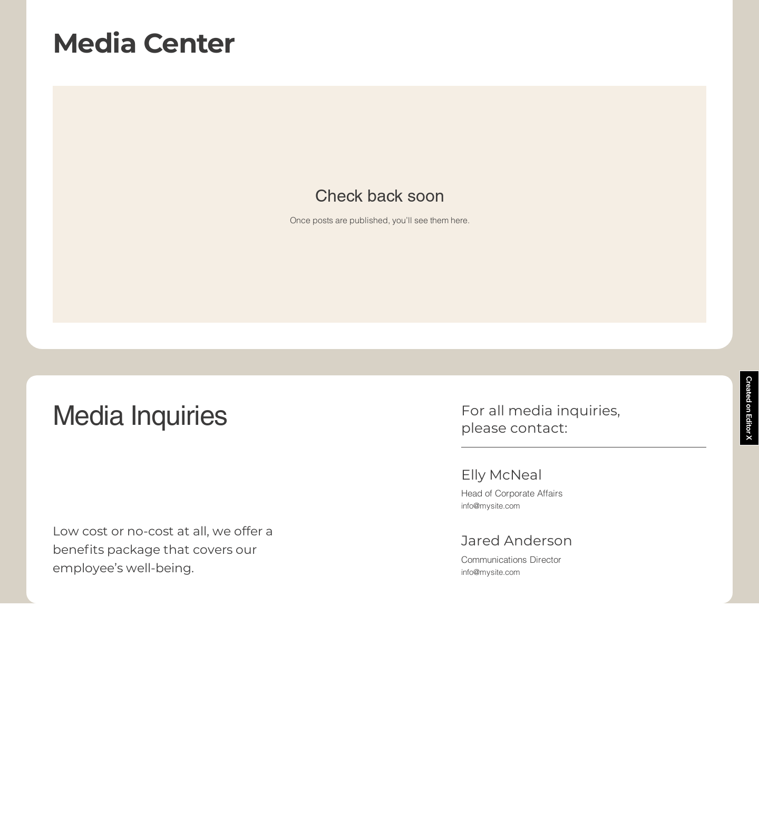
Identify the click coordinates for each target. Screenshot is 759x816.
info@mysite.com (490, 506)
